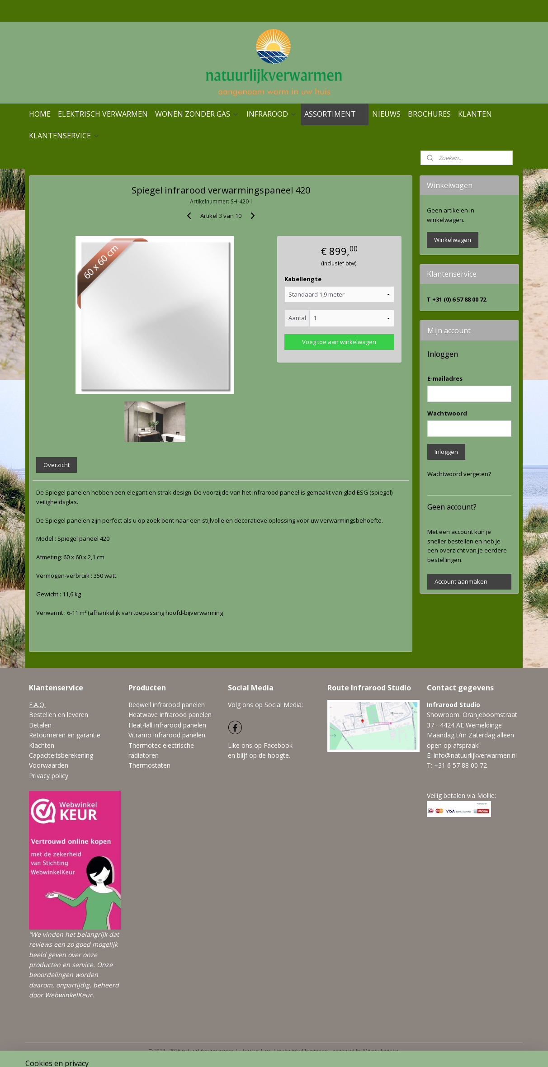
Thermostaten (149, 765)
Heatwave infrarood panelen (170, 714)
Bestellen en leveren (58, 714)
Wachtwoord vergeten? (459, 474)
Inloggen (446, 452)
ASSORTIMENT (334, 114)
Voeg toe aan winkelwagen (339, 342)
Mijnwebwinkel (381, 1050)
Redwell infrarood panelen (166, 704)
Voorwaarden (48, 765)
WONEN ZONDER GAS (197, 114)
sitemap (249, 1050)
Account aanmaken (461, 581)
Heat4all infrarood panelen (167, 725)
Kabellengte (302, 279)
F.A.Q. (37, 704)
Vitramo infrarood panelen (166, 735)
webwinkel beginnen (302, 1050)
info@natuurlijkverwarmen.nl (475, 755)
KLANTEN (475, 114)
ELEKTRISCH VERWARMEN (103, 114)
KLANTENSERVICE (64, 136)
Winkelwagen (452, 240)
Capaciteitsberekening (61, 755)
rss (268, 1050)
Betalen (40, 725)
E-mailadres (445, 378)
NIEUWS (386, 114)
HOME (40, 114)
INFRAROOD (271, 114)
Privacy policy (48, 775)
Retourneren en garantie (64, 735)
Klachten (41, 745)
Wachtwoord (447, 413)
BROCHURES (429, 114)
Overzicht (56, 465)
